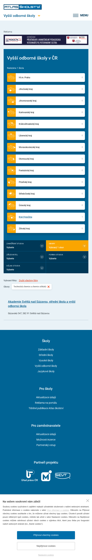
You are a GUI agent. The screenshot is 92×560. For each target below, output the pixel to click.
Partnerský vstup (46, 445)
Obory (52, 244)
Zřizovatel (12, 255)
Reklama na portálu (46, 402)
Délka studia (13, 266)
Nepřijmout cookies (46, 546)
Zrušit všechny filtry (28, 280)
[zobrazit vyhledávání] (66, 15)
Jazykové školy (46, 371)
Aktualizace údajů (46, 397)
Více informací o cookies (58, 510)
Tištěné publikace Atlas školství (46, 408)
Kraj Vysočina (25, 217)
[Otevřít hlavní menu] (23, 16)
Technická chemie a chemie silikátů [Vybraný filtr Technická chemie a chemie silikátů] (32, 286)
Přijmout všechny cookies (46, 535)
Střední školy (46, 355)
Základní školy (46, 349)
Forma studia (56, 255)
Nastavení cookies (46, 555)
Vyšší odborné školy (46, 365)
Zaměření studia (15, 244)
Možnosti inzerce (45, 439)
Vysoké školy (46, 360)
